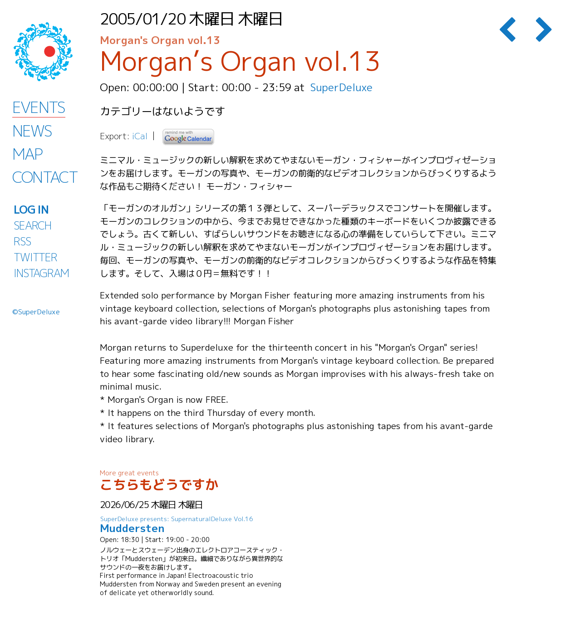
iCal (139, 136)
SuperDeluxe (341, 87)
